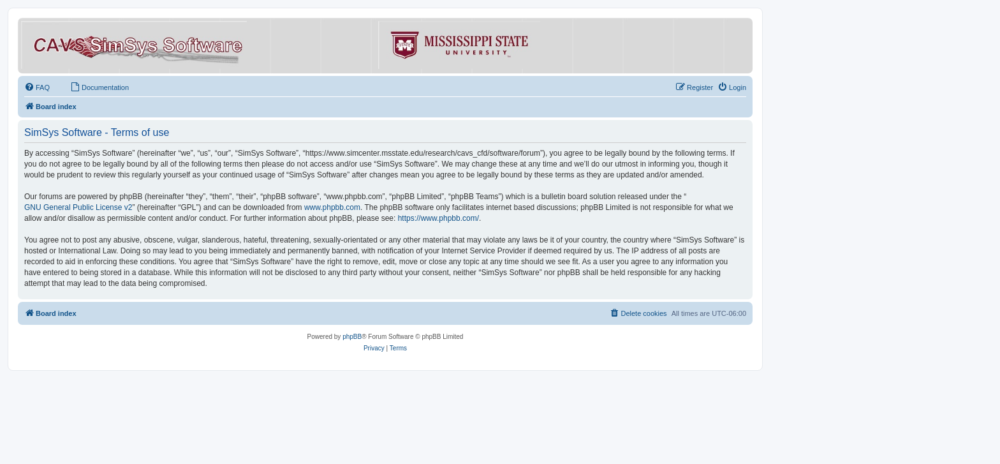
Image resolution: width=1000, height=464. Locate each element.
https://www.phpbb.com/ (438, 218)
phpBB (352, 336)
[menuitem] (37, 87)
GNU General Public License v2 (78, 207)
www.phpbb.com (332, 207)
